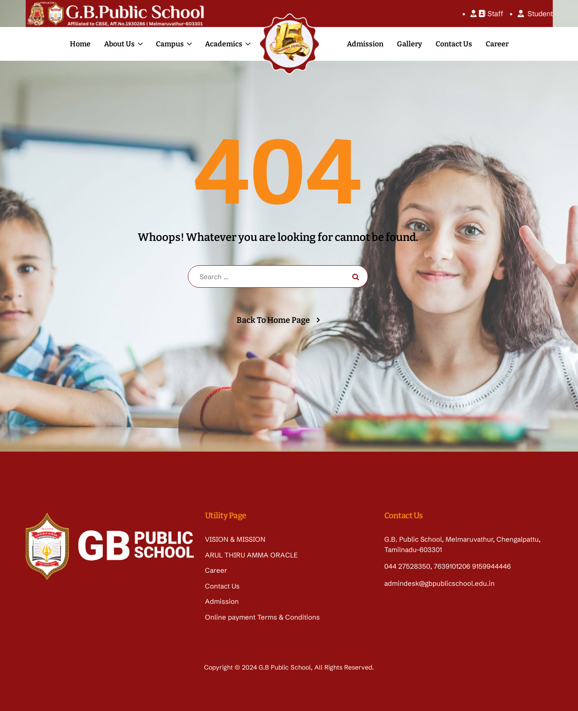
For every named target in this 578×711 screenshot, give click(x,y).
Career (497, 44)
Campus (170, 44)
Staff (486, 13)
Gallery (409, 44)
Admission (365, 44)
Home (80, 44)
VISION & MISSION (235, 539)
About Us (119, 44)
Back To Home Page (273, 320)
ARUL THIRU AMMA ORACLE (251, 555)
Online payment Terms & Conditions (262, 617)
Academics (223, 44)
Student (535, 13)
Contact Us (454, 44)
